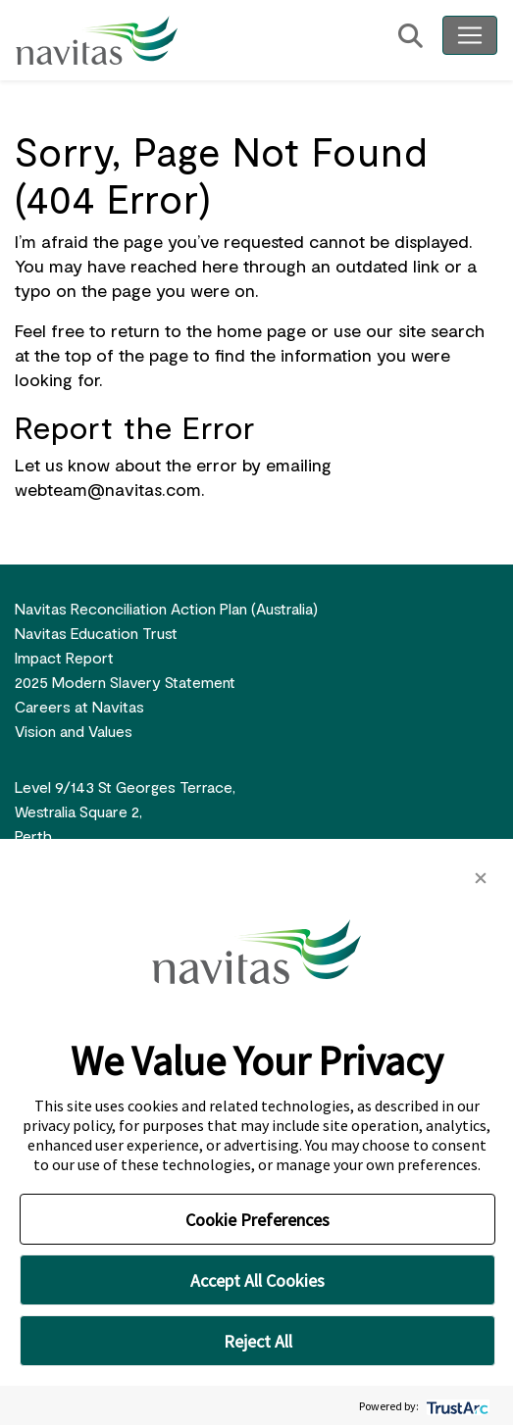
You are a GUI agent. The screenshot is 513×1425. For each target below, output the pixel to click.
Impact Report (64, 657)
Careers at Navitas (79, 706)
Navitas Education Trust (96, 632)
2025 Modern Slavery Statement (125, 681)
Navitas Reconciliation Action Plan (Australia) (166, 608)
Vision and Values (73, 730)
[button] (480, 876)
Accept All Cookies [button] (257, 1280)
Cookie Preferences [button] (257, 1219)
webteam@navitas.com (108, 489)
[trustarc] (455, 1406)
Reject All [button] (258, 1341)
